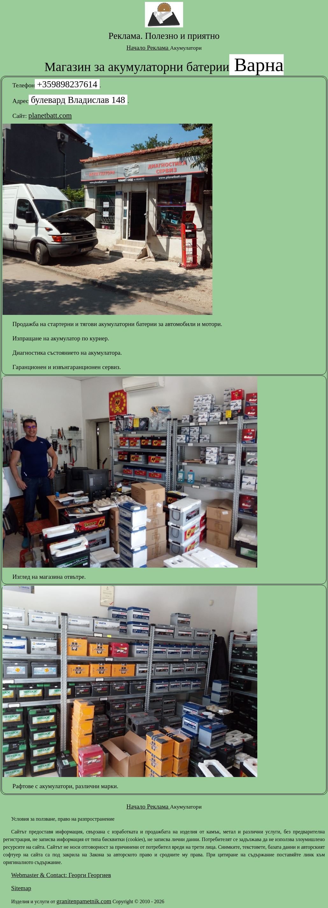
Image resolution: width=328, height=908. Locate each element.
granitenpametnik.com (83, 901)
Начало (136, 47)
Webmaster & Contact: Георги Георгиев (61, 875)
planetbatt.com (50, 115)
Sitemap (21, 888)
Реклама (158, 47)
